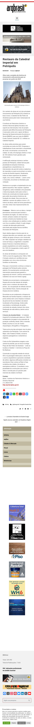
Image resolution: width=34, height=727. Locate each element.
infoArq (7, 404)
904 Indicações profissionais (12, 668)
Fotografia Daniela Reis (25, 404)
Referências (8, 461)
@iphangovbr (15, 404)
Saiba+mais (21, 723)
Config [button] (28, 723)
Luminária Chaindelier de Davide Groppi (18, 416)
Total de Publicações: (10, 663)
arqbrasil (17, 70)
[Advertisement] (14, 488)
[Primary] (17, 18)
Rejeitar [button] (14, 723)
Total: (5, 660)
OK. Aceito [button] (6, 723)
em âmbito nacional (9, 670)
